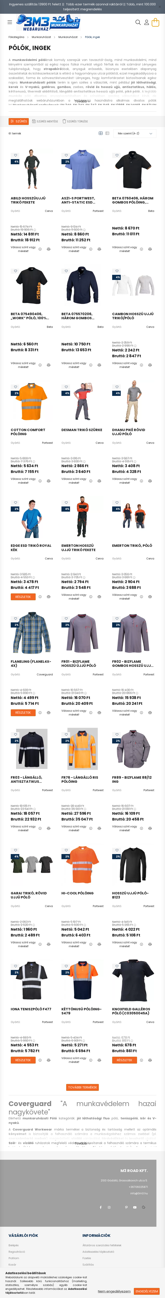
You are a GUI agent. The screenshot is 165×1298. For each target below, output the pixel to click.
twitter (117, 1207)
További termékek (82, 1087)
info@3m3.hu (139, 1193)
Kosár (12, 1264)
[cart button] (155, 22)
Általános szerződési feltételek (101, 1245)
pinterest (126, 1207)
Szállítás (88, 1264)
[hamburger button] (9, 22)
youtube (135, 1207)
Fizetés (86, 1258)
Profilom (14, 1258)
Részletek (23, 596)
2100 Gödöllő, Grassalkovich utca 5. (124, 1180)
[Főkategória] (17, 37)
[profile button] (146, 22)
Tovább (81, 101)
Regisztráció (17, 1251)
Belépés (14, 1245)
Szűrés (21, 121)
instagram (109, 1207)
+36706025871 (138, 1187)
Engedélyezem (147, 1291)
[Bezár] (159, 7)
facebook (100, 1207)
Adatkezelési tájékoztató (98, 1251)
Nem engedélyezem (114, 1291)
